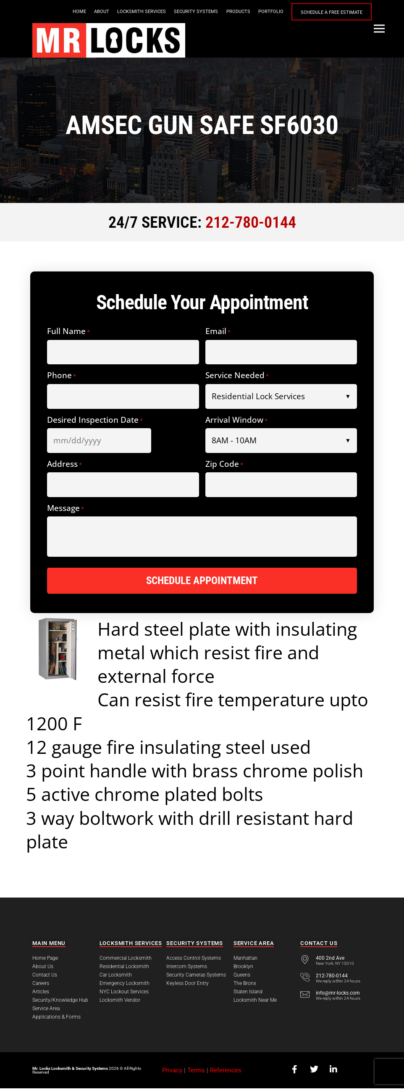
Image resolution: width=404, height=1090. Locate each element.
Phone (61, 375)
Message (65, 508)
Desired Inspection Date (95, 420)
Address (64, 464)
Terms (196, 1072)
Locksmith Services (141, 11)
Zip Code (224, 464)
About (101, 11)
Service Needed (237, 375)
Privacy (172, 1072)
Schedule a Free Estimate (331, 12)
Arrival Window (236, 420)
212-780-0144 (250, 222)
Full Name (68, 331)
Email (218, 331)
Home (79, 11)
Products (238, 11)
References (225, 1072)
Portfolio (270, 11)
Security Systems (196, 11)
